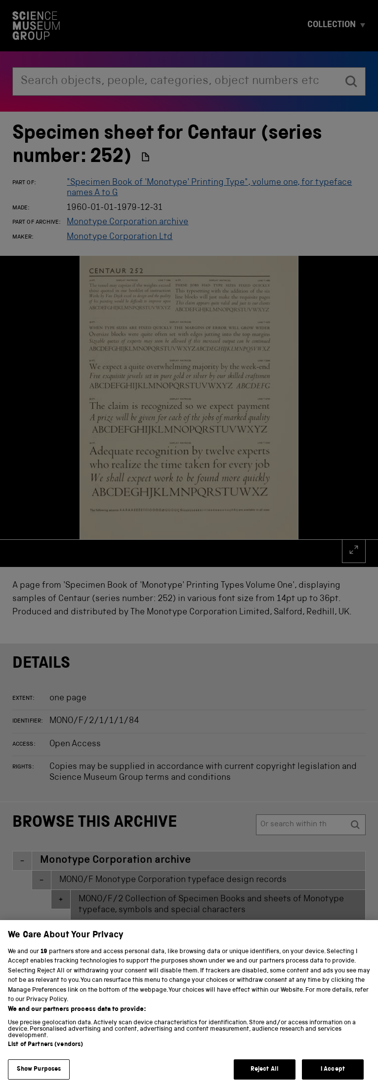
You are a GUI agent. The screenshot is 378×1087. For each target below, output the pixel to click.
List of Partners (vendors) (45, 1052)
